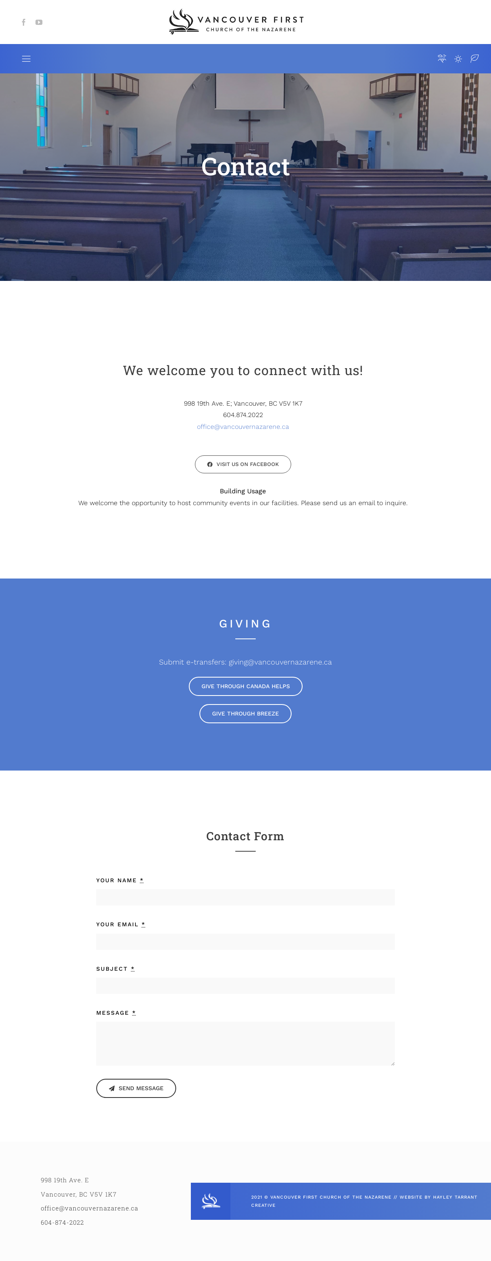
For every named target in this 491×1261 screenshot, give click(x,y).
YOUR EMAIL (121, 924)
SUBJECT (115, 968)
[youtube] (38, 22)
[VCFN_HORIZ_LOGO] (235, 9)
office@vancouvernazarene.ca (243, 427)
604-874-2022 (62, 1222)
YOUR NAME (120, 880)
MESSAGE (116, 1012)
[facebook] (23, 22)
